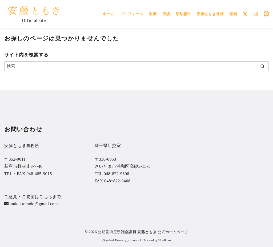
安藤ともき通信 (210, 14)
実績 (166, 14)
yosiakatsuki (135, 240)
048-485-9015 (39, 173)
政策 (152, 14)
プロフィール (131, 14)
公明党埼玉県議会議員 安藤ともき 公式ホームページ (143, 232)
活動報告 (183, 14)
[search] (262, 66)
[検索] (136, 66)
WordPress (164, 240)
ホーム (108, 14)
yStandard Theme (112, 240)
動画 (233, 14)
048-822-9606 (116, 173)
